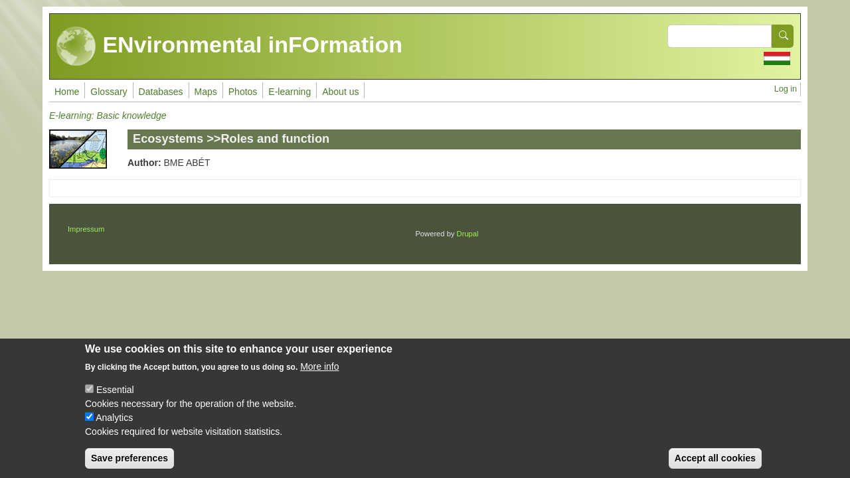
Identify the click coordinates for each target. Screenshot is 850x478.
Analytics (114, 428)
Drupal (468, 234)
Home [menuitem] (66, 91)
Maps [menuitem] (206, 91)
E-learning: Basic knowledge (108, 115)
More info (319, 377)
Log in (785, 89)
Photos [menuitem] (243, 91)
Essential (115, 400)
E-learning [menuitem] (289, 91)
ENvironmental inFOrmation (229, 46)
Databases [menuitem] (161, 91)
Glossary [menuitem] (108, 91)
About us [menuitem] (340, 91)
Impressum (86, 229)
